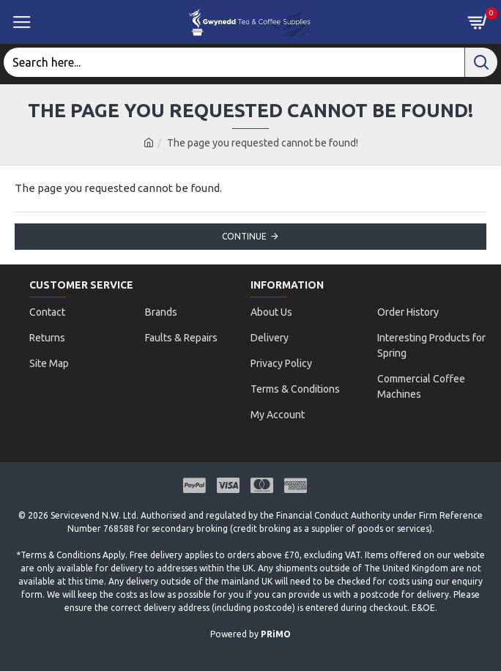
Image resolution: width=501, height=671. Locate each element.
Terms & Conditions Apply (73, 555)
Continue (244, 236)
